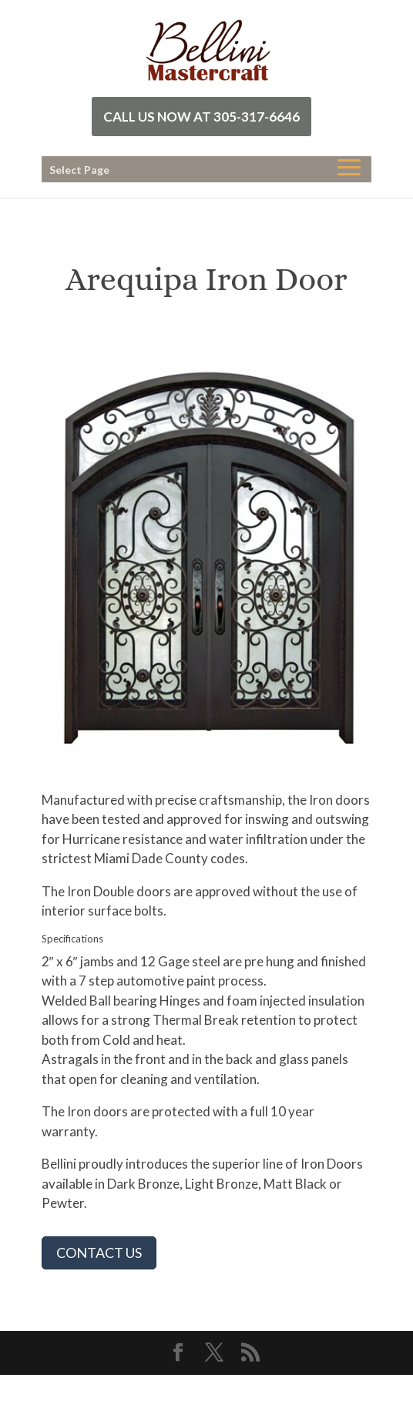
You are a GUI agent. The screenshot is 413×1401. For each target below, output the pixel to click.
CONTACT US (99, 1252)
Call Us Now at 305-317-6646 (201, 116)
